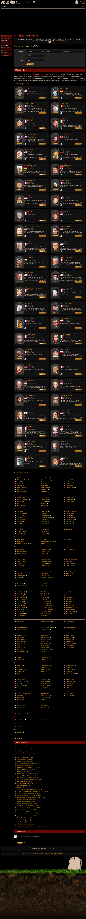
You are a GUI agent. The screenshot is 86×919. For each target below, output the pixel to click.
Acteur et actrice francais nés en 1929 (27, 773)
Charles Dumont (21, 519)
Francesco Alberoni (22, 551)
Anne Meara (44, 491)
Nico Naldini (20, 657)
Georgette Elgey (45, 559)
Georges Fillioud (29, 334)
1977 (31, 197)
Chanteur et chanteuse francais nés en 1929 (29, 779)
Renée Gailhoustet (22, 685)
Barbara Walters (21, 497)
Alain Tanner (20, 489)
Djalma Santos (45, 531)
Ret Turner (19, 687)
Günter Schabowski (71, 563)
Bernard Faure (20, 501)
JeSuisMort (9, 2)
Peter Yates (44, 673)
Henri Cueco (44, 573)
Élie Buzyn (44, 539)
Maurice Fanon (45, 637)
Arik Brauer (64, 349)
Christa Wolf (44, 513)
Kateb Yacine (20, 621)
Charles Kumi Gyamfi (22, 521)
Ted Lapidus (20, 707)
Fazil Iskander (20, 549)
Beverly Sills (44, 499)
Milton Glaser (28, 272)
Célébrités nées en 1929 (32, 35)
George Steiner (29, 380)
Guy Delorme (69, 565)
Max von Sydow (45, 643)
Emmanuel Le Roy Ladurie (48, 541)
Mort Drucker (69, 647)
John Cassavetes (29, 395)
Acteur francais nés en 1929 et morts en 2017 (29, 771)
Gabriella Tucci (21, 559)
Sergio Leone (64, 119)
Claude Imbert (69, 515)
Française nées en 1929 (23, 785)
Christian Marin (65, 365)
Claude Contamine (71, 511)
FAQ (42, 853)
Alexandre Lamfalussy (47, 478)
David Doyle (20, 533)
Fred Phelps (69, 549)
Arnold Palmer (29, 365)
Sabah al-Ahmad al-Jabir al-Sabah (26, 693)
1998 (67, 289)
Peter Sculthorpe (45, 669)
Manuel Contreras (21, 635)
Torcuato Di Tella (45, 707)
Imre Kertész (44, 583)
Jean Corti (44, 596)
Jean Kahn (44, 599)
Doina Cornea (45, 533)
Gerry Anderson (45, 563)
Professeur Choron (30, 119)
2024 (67, 412)
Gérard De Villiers (46, 561)
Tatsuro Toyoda (29, 411)
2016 (31, 366)
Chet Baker (44, 511)
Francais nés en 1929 (22, 751)
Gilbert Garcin (45, 565)
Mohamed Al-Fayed (71, 643)
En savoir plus (63, 40)
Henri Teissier (45, 575)
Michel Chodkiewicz (46, 649)
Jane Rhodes (28, 457)
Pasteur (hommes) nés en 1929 (25, 801)
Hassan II (19, 577)
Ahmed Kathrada (21, 487)
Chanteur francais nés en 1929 (25, 757)
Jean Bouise (28, 349)
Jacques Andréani (21, 599)
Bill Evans (43, 503)
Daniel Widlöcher (21, 531)
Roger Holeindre (29, 180)
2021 (31, 228)
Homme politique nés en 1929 (25, 783)
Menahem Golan (45, 645)
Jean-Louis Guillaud (46, 611)
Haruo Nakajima (21, 575)
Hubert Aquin (69, 573)
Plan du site (54, 853)
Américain (29, 91)
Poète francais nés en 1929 (24, 765)
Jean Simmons (64, 134)
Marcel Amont (20, 639)
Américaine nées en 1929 (23, 781)
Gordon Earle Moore (71, 559)
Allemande (65, 91)
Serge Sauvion (45, 695)
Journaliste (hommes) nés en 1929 (26, 799)
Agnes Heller (20, 485)
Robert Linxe (44, 685)
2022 (67, 197)
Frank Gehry (44, 553)
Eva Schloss (69, 539)
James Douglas (21, 605)
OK (49, 42)
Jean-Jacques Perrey (47, 609)
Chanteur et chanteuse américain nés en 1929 (29, 789)
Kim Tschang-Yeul (70, 621)
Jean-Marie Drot (45, 613)
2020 (31, 151)
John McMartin (70, 601)
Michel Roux (28, 211)
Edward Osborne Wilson (32, 226)
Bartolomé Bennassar (22, 499)
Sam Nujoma (20, 697)
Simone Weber (70, 693)
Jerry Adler (44, 615)
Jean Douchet (45, 597)
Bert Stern (44, 497)
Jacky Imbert (20, 594)
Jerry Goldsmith (70, 592)
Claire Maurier (29, 103)
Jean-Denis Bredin (46, 607)
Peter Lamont (44, 667)
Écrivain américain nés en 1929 (25, 824)
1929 (28, 90)
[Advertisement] (43, 21)
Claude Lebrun (70, 517)
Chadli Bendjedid (21, 517)
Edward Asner (20, 541)
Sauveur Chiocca (46, 693)
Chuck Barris (44, 519)
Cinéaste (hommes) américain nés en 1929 (28, 805)
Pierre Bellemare (29, 242)
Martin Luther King (30, 134)
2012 (67, 366)
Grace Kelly (69, 561)
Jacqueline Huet (29, 442)
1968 (31, 136)
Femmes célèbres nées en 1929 (25, 753)
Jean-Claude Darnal (46, 603)
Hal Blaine (63, 272)
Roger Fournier (70, 679)
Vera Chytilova (20, 720)
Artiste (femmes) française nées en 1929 (28, 814)
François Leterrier (46, 549)
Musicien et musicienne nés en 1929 (26, 810)
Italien (64, 122)
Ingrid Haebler (45, 585)
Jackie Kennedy (65, 211)
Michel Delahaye (45, 651)
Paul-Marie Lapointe (46, 665)
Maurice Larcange (46, 639)
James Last (63, 150)
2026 (31, 105)
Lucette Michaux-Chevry (47, 627)
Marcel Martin (20, 649)
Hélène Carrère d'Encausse (33, 288)
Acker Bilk (19, 482)
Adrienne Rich (20, 483)
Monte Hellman (70, 645)
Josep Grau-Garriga (71, 607)
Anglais (29, 152)
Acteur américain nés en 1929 (25, 761)
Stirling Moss (28, 150)
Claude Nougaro (65, 180)
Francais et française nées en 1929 (26, 803)
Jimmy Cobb (64, 457)
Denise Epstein (45, 529)
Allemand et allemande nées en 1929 (27, 818)
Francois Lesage (21, 553)
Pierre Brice (69, 667)
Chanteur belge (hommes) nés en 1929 (27, 820)
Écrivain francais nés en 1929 (25, 769)
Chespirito (19, 523)
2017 (67, 259)
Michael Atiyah (45, 647)
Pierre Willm (69, 671)
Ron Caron (69, 685)
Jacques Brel (64, 103)
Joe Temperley (70, 597)
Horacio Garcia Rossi (71, 571)
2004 (67, 182)
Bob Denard (44, 505)
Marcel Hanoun (21, 645)
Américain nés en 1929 (23, 812)
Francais (29, 122)
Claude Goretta (70, 513)
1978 (67, 105)
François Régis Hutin (67, 257)
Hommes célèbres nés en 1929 (25, 775)
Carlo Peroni (20, 511)
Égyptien (29, 198)
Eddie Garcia (20, 539)
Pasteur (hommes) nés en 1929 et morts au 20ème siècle (32, 791)
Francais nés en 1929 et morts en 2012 (27, 777)
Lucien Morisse (45, 629)
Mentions (47, 853)
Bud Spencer (69, 501)
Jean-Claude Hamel (46, 605)
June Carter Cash (66, 226)
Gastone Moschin (65, 334)
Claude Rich (28, 426)
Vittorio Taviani (45, 720)
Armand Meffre (70, 480)
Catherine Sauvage (66, 288)
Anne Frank (64, 88)
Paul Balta (19, 671)
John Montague (70, 603)
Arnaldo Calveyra (70, 482)
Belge (64, 106)
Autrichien (65, 352)
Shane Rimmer (45, 699)
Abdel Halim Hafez (30, 196)
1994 (31, 90)
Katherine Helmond (46, 621)
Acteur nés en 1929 (22, 787)
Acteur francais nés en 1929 (24, 759)
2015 (67, 151)
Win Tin (19, 726)
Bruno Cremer (28, 319)
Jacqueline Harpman (22, 596)
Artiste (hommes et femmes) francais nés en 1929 (30, 797)
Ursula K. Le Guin (66, 242)
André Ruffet (44, 485)
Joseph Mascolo (70, 609)
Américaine (65, 214)
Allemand (65, 152)
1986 (31, 443)
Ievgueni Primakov (66, 319)
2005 (31, 120)
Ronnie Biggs (69, 687)
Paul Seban (28, 303)
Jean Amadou (20, 613)
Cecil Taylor (20, 515)
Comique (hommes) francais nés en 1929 (28, 793)
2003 (67, 228)
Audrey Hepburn (65, 165)
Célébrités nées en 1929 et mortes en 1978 (28, 808)
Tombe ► (42, 97)
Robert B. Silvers (65, 380)
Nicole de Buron (45, 657)
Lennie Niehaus (65, 426)
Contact (60, 853)
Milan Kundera (70, 639)
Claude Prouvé (70, 521)
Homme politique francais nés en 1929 (27, 763)
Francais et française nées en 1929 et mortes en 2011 (31, 822)
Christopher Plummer (47, 517)
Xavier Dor (19, 732)
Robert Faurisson (65, 303)
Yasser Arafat (28, 257)
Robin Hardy (64, 442)
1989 (67, 120)
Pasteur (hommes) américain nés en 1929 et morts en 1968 (33, 826)
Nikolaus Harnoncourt (47, 659)
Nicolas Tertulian (21, 659)
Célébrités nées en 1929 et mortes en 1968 (28, 795)
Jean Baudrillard (21, 615)
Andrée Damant (45, 487)
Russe (64, 321)
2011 (31, 336)
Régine (62, 196)
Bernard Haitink (21, 505)
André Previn (44, 483)
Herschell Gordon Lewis (47, 577)
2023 (31, 289)
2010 (67, 136)
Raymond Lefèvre (21, 681)
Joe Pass (27, 88)
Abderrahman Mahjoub (23, 480)
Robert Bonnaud (45, 681)
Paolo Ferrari (20, 665)
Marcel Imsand (21, 647)
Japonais (29, 413)
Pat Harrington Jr (21, 669)
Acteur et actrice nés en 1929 (24, 755)
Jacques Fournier (21, 603)
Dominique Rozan (66, 395)
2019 (67, 274)
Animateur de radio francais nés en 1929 (28, 767)
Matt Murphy (44, 635)
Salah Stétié (20, 695)
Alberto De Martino (22, 491)
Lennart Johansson (22, 627)
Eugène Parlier (45, 543)
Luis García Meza (70, 627)
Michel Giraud (69, 635)
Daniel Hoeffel (20, 529)
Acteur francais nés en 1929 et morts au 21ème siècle (31, 749)
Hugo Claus (69, 575)
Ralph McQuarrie (21, 679)
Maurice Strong (45, 641)
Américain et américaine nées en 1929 (27, 747)
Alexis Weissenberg (46, 480)
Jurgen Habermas (30, 165)
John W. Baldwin (70, 605)
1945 (67, 90)
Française (29, 106)
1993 (67, 167)
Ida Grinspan (20, 583)
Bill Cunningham (45, 501)
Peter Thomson (45, 671)
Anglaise (65, 137)
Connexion (82, 3)
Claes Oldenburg (45, 521)
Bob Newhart (64, 411)
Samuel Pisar (20, 699)
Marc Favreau (20, 637)
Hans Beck (20, 573)
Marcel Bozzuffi (21, 641)
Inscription (82, 1)
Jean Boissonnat (45, 592)
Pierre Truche (69, 669)
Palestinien (29, 260)
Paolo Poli (19, 667)
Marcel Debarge (21, 643)
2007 (31, 213)
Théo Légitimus (45, 705)
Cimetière (21, 35)
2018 (31, 243)
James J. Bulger (21, 607)
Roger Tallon (69, 683)
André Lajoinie (45, 482)
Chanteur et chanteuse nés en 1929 (26, 816)
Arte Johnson (69, 485)
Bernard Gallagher (22, 503)
